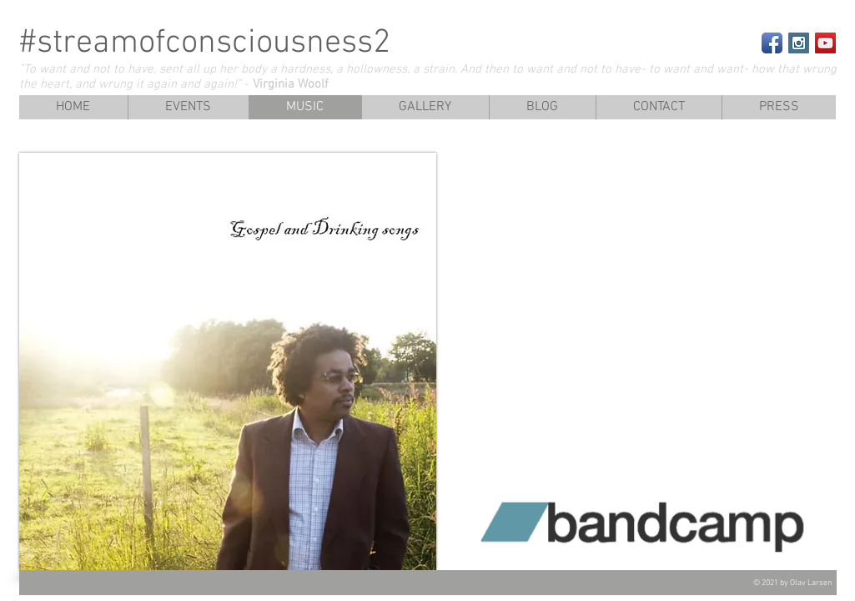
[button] (779, 107)
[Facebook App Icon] (772, 43)
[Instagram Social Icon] (798, 43)
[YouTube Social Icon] (825, 43)
